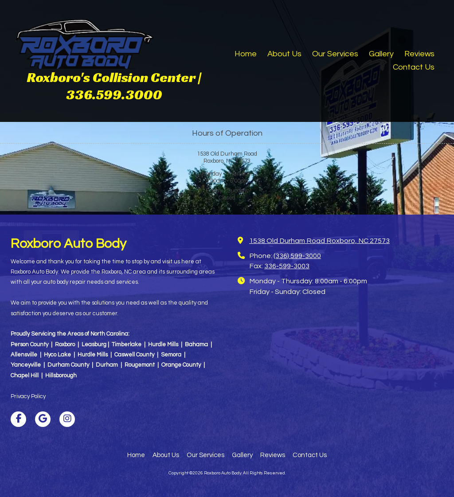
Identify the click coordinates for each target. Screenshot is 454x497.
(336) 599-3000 (297, 255)
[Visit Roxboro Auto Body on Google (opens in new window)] (43, 419)
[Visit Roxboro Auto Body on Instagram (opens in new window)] (67, 419)
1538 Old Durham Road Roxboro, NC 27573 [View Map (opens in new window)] (319, 240)
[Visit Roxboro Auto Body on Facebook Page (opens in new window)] (18, 419)
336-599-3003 (286, 266)
